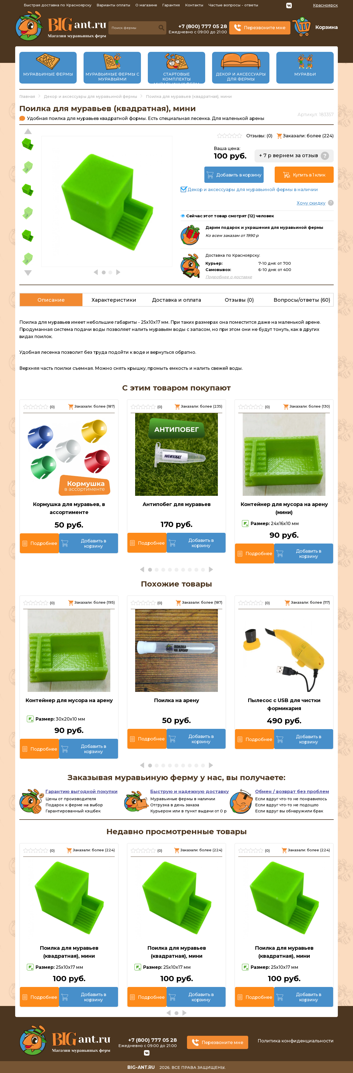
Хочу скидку (311, 203)
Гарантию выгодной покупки (81, 791)
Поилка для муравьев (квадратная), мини (69, 952)
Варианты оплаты (113, 5)
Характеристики (114, 300)
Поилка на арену (176, 700)
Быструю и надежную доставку (189, 791)
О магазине (146, 5)
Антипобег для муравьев (177, 504)
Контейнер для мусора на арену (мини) (284, 508)
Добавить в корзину (238, 175)
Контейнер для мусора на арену (69, 700)
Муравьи (305, 74)
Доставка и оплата (176, 300)
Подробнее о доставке (228, 276)
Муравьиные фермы (48, 74)
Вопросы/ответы (302, 300)
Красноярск (325, 5)
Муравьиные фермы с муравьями (112, 77)
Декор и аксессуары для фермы (241, 77)
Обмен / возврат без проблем (292, 791)
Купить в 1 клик (309, 175)
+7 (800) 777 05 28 (202, 26)
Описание (51, 300)
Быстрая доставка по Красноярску (57, 5)
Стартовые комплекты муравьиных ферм (176, 79)
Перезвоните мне (264, 27)
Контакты (194, 5)
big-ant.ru (141, 1067)
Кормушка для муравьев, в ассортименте (69, 508)
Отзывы (239, 300)
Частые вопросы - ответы (233, 5)
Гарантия (171, 5)
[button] (28, 273)
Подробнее (43, 543)
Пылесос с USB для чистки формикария (284, 704)
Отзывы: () (259, 135)
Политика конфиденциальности (296, 1040)
